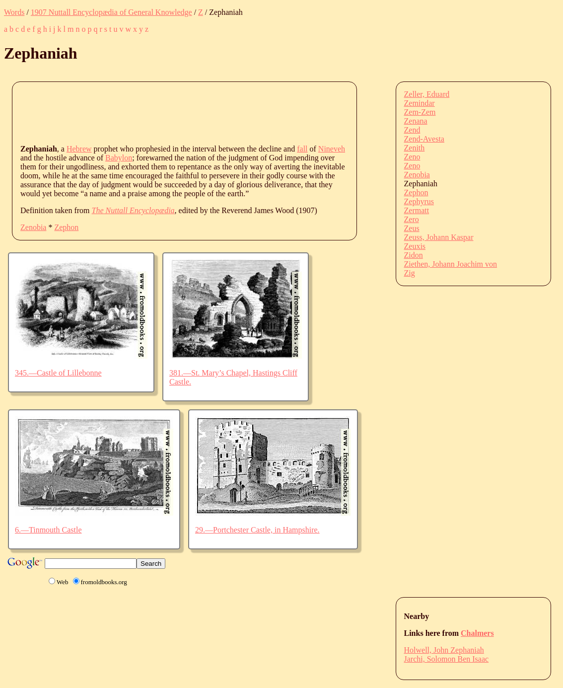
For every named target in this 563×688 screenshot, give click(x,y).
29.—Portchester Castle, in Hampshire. (257, 530)
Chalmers (477, 633)
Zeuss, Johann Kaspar (439, 237)
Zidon (413, 255)
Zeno (412, 157)
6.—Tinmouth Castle (48, 530)
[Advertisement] (201, 112)
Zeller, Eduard (427, 94)
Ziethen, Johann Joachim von (450, 264)
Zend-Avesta (424, 139)
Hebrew (79, 149)
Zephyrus (419, 201)
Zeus (412, 228)
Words (14, 12)
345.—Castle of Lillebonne (58, 373)
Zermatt (416, 210)
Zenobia (33, 227)
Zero (411, 219)
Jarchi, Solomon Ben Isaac (446, 659)
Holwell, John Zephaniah (444, 650)
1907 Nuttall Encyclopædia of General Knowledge (111, 12)
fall (302, 149)
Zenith (414, 148)
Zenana (415, 121)
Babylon (118, 157)
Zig (409, 273)
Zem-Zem (420, 112)
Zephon (66, 227)
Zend (412, 130)
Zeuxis (415, 246)
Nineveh (331, 149)
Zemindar (419, 103)
